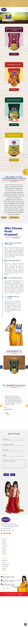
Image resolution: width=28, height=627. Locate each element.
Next (26, 405)
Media (4, 547)
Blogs (4, 551)
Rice (4, 562)
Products (5, 545)
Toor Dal (5, 560)
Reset (12, 474)
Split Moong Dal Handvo (9, 584)
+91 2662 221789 (6, 528)
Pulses (4, 570)
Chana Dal (5, 566)
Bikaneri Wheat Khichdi (9, 576)
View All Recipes (7, 588)
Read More (14, 54)
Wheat (4, 568)
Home (4, 539)
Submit (6, 474)
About (4, 541)
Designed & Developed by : (13, 594)
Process (5, 543)
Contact (5, 553)
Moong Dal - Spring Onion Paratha (11, 580)
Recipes (5, 549)
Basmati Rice (6, 564)
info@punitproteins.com (8, 530)
